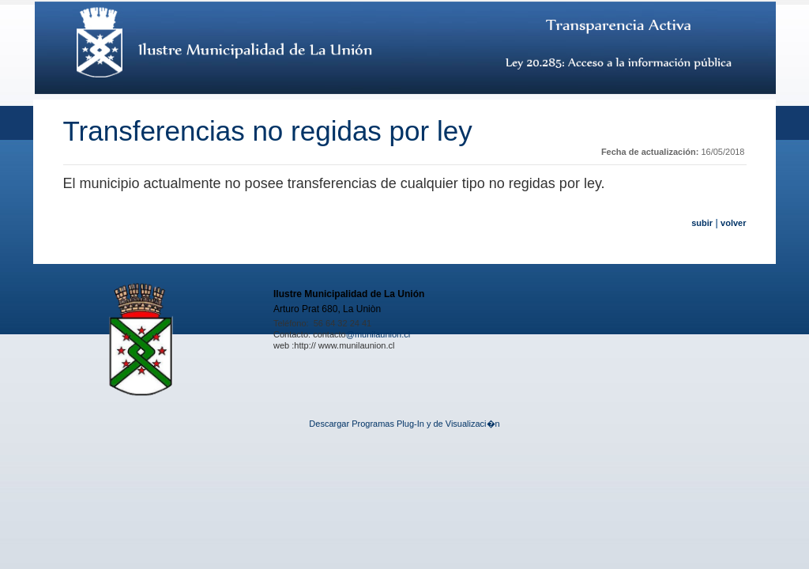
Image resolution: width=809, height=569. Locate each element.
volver (733, 223)
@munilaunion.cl (378, 334)
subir (702, 223)
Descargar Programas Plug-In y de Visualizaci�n (404, 423)
